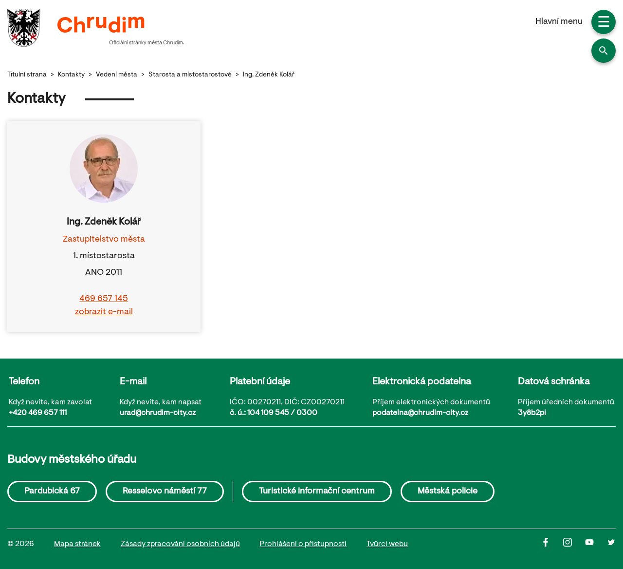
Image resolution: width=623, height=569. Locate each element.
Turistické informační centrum (317, 491)
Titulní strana (27, 75)
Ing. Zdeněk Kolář (268, 75)
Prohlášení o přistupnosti (303, 544)
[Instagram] (574, 544)
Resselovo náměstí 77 (165, 491)
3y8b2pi (532, 413)
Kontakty (71, 75)
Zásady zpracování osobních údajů (180, 544)
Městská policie (447, 491)
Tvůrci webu (387, 544)
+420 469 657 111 (38, 413)
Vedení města (116, 75)
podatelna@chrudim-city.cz (420, 413)
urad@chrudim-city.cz (158, 413)
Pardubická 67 (52, 491)
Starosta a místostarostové (190, 75)
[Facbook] (552, 544)
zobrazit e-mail (104, 312)
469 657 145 (103, 299)
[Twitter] (611, 544)
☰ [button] (603, 23)
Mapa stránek (77, 544)
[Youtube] (596, 544)
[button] (603, 50)
